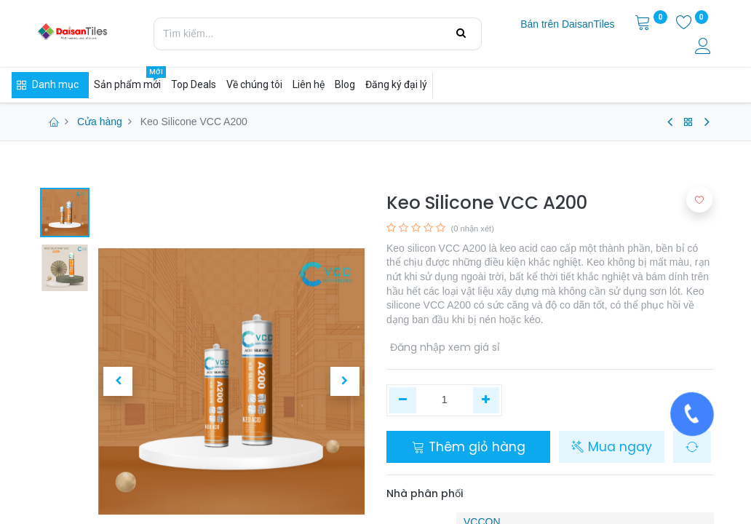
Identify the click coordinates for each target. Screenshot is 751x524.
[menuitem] (567, 25)
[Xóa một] (402, 400)
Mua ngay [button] (611, 447)
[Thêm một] (486, 400)
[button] (118, 381)
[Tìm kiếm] (461, 33)
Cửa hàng (99, 121)
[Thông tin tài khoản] (704, 48)
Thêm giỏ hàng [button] (468, 447)
